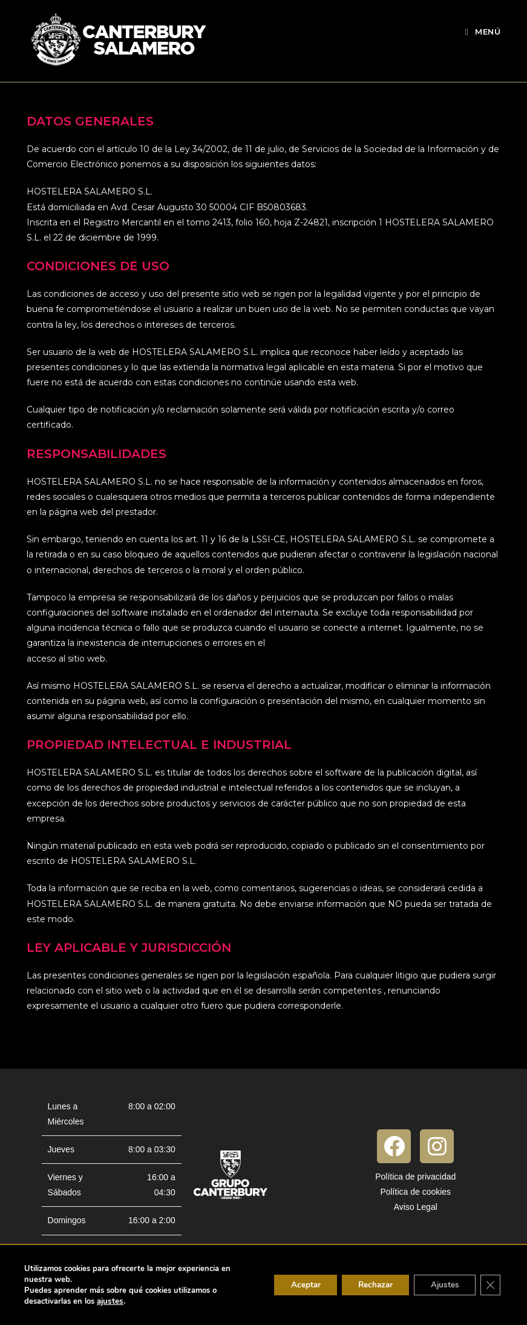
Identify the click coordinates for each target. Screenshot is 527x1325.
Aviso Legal (415, 1207)
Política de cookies (415, 1192)
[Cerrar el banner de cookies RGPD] (489, 1285)
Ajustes (441, 1284)
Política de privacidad (415, 1176)
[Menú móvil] (482, 31)
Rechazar (367, 1284)
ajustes (109, 1301)
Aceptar (293, 1284)
